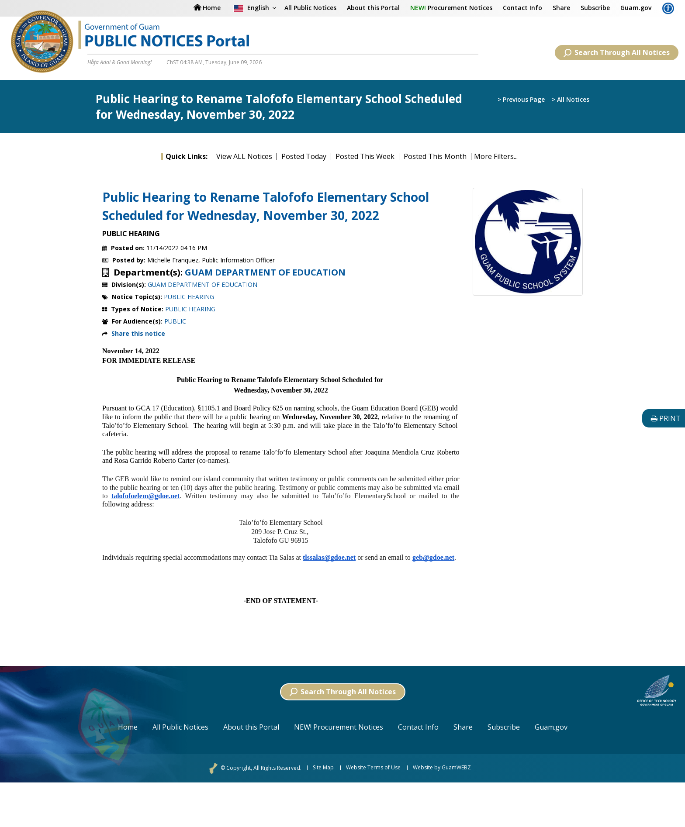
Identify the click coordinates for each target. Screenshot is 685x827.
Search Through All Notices (617, 52)
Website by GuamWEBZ (442, 767)
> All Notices (570, 99)
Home (128, 727)
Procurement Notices (451, 7)
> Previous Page (521, 99)
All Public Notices (310, 7)
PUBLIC (175, 321)
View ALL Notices (244, 156)
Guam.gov (635, 7)
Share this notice (138, 333)
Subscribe (595, 7)
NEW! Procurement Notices (338, 727)
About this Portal (373, 7)
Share (561, 7)
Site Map (323, 767)
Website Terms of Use (373, 767)
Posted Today (303, 156)
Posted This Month (435, 156)
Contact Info (522, 7)
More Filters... (496, 156)
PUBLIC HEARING (189, 297)
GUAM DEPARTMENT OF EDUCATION (265, 272)
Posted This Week (365, 156)
